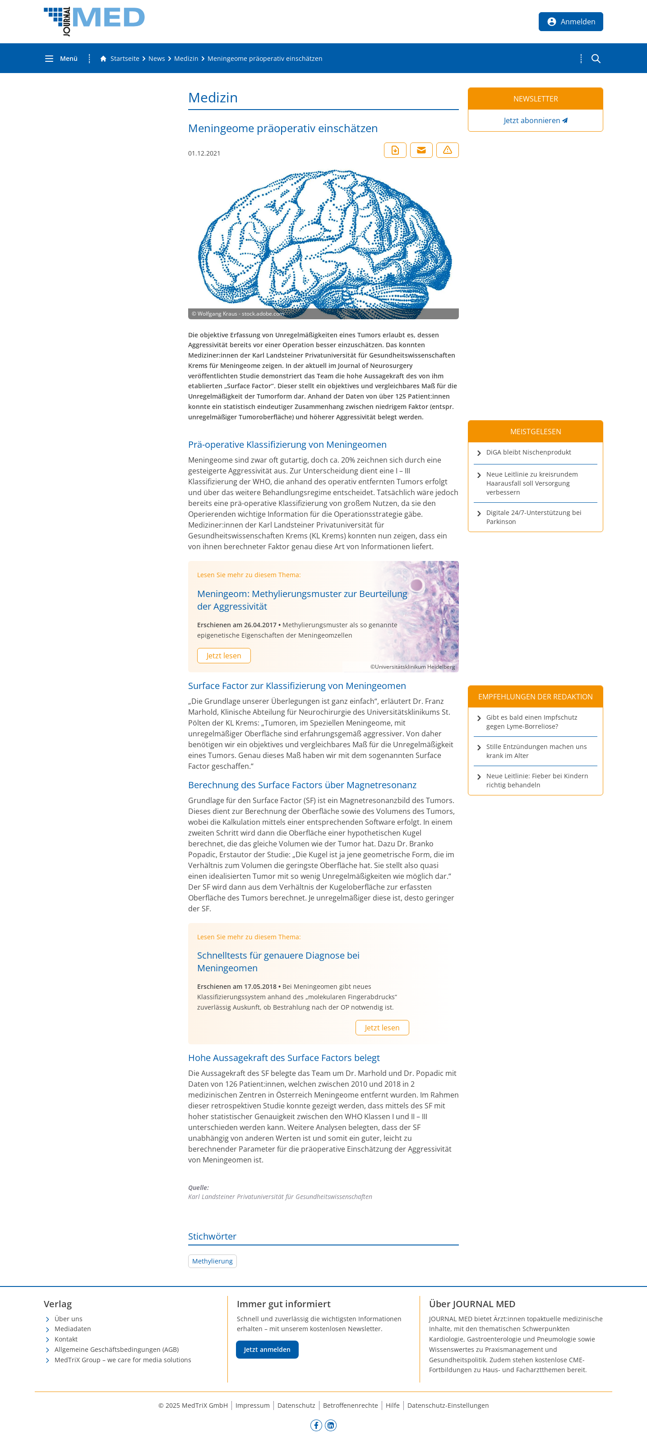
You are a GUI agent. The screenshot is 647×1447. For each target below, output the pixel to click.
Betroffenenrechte (350, 1405)
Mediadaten (73, 1328)
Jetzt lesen (224, 656)
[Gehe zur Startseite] (119, 58)
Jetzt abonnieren (532, 120)
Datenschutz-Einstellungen (448, 1405)
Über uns (69, 1318)
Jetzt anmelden (267, 1349)
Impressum (253, 1405)
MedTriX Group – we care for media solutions (123, 1359)
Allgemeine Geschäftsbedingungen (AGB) (117, 1349)
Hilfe (393, 1405)
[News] (156, 58)
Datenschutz (296, 1405)
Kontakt (66, 1339)
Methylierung (212, 1261)
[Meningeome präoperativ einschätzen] (265, 58)
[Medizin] (186, 58)
